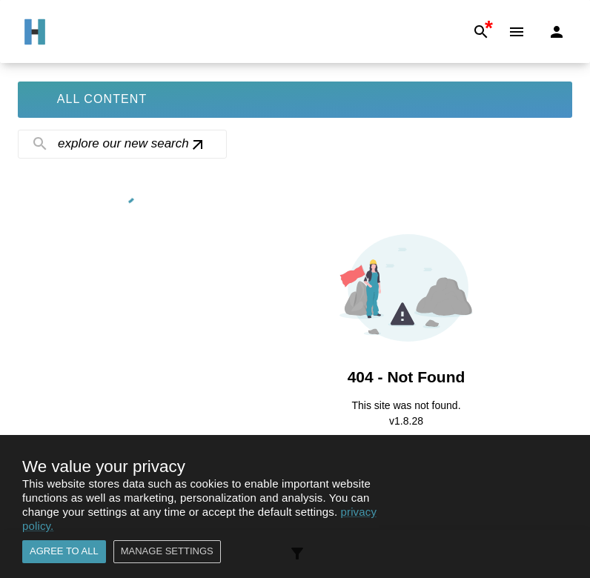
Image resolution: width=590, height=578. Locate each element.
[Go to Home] (35, 32)
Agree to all (64, 551)
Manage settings (167, 551)
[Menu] (516, 31)
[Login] (556, 31)
